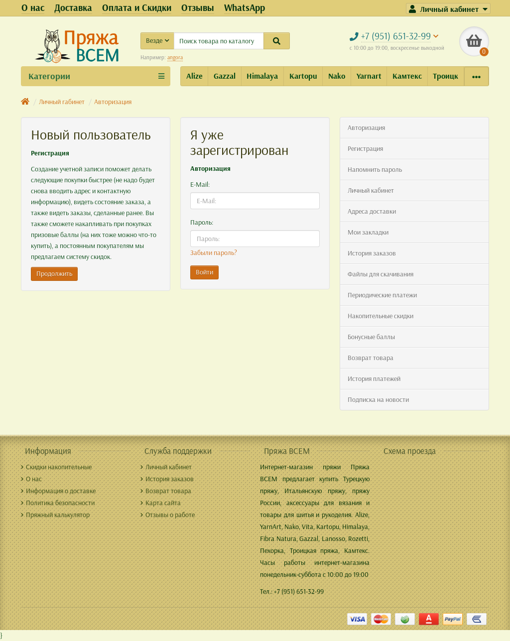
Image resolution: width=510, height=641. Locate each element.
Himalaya (262, 76)
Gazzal (225, 76)
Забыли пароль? (213, 252)
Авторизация (112, 101)
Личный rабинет (62, 101)
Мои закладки (368, 232)
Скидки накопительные (56, 466)
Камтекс (407, 76)
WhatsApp (244, 7)
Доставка (73, 7)
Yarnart (369, 76)
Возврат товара (370, 357)
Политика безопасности (58, 502)
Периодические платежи (382, 294)
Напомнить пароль (375, 169)
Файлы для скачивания (380, 273)
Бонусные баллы (371, 336)
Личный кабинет (371, 190)
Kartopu (303, 76)
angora (175, 57)
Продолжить (54, 273)
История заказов (372, 253)
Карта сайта (160, 502)
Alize (194, 76)
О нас (32, 7)
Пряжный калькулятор (55, 514)
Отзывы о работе (167, 514)
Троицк (445, 76)
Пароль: (201, 222)
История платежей (374, 378)
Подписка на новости (378, 399)
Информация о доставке (58, 490)
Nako (336, 76)
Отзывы (197, 7)
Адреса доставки (372, 211)
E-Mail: (200, 184)
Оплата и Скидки (136, 7)
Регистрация (365, 148)
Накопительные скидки (380, 315)
